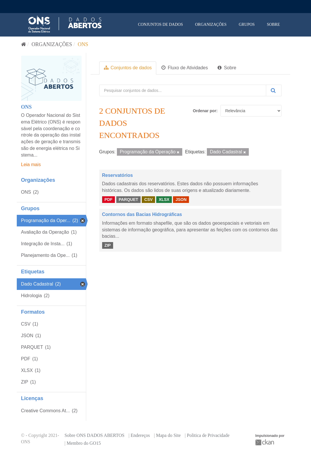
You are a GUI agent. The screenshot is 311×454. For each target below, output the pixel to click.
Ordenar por (204, 110)
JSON (181, 199)
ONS (83, 44)
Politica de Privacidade (208, 435)
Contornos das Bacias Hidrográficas (142, 214)
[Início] (23, 44)
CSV (148, 199)
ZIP (107, 245)
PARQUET (128, 199)
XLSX (164, 199)
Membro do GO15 (84, 443)
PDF (108, 199)
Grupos (247, 24)
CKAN (265, 442)
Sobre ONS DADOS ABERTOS (94, 435)
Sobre (273, 24)
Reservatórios (117, 175)
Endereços (140, 435)
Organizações (211, 24)
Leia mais (31, 164)
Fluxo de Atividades (184, 67)
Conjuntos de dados (160, 24)
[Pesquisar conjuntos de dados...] (182, 90)
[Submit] (273, 90)
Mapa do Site (168, 435)
